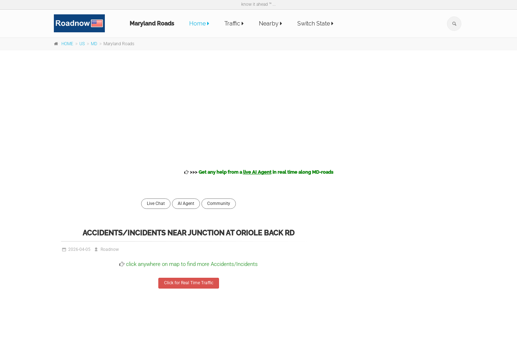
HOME (67, 43)
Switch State (315, 23)
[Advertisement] (258, 108)
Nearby (270, 23)
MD (94, 43)
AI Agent (186, 203)
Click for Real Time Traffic (188, 282)
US (82, 43)
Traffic (234, 23)
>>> (258, 172)
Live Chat (156, 203)
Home (199, 23)
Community (218, 203)
